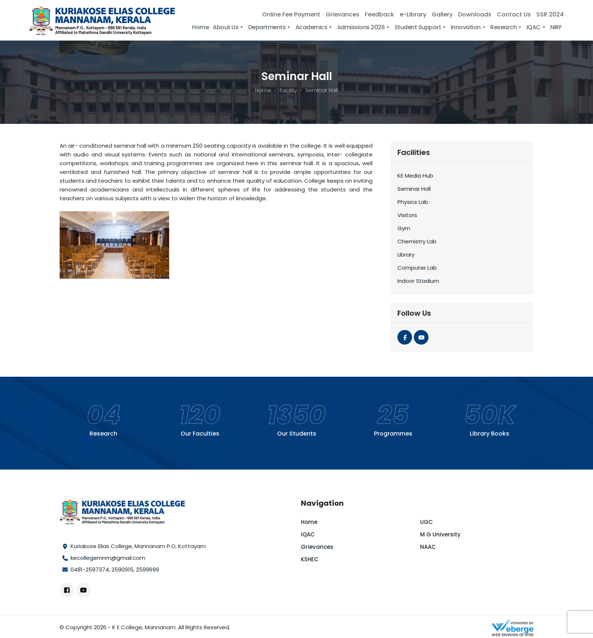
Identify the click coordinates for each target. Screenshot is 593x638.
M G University (440, 534)
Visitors (407, 215)
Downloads (474, 14)
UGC (426, 522)
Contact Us (514, 14)
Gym (403, 228)
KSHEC (309, 559)
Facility (288, 90)
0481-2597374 (90, 569)
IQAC (308, 534)
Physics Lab (412, 202)
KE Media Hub (415, 175)
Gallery (442, 14)
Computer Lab (417, 267)
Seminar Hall (414, 189)
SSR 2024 (550, 14)
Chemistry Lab (417, 241)
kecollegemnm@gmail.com (108, 558)
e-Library (413, 14)
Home (263, 90)
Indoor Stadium (418, 281)
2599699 (147, 569)
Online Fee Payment (291, 14)
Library (406, 254)
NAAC (428, 547)
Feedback (379, 14)
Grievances (342, 14)
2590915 (122, 569)
